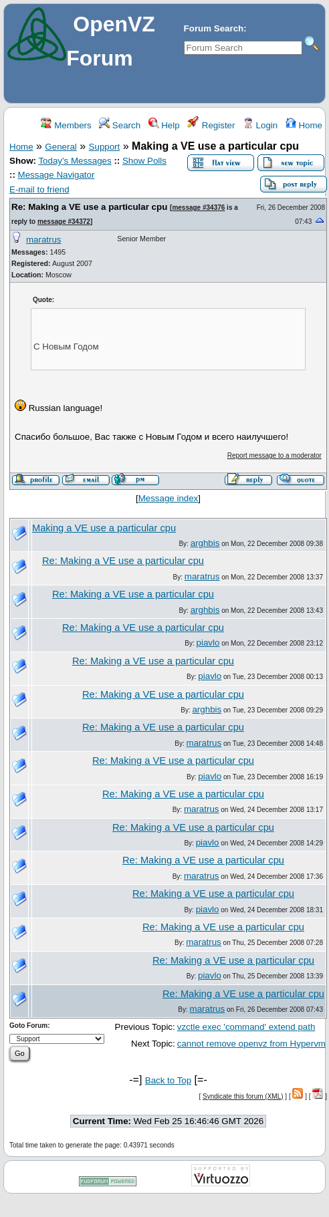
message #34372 (63, 221)
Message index (168, 498)
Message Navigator (56, 175)
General (60, 147)
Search (119, 125)
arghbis (205, 543)
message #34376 (198, 207)
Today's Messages (74, 161)
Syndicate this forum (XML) (243, 1096)
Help (164, 125)
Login (260, 125)
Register (211, 125)
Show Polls (144, 161)
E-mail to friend (39, 189)
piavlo (208, 643)
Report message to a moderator (274, 455)
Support (104, 147)
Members (66, 125)
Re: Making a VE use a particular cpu (89, 207)
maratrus (44, 240)
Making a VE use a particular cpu (104, 528)
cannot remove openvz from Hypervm (251, 1044)
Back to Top (168, 1080)
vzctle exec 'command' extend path (246, 1027)
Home (304, 125)
